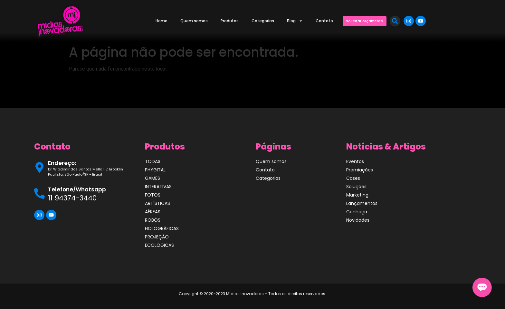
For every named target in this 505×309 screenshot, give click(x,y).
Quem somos (194, 21)
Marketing (357, 195)
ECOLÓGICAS (159, 245)
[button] (395, 21)
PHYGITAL (155, 170)
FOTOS (152, 195)
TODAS (152, 161)
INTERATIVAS (158, 186)
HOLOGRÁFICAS (162, 228)
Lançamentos (361, 203)
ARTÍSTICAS (157, 203)
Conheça (356, 211)
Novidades (357, 220)
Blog (295, 21)
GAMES (152, 178)
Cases (353, 178)
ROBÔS (152, 220)
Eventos (355, 161)
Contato (324, 21)
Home (161, 21)
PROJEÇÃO (157, 237)
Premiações (359, 170)
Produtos (230, 21)
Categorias (263, 21)
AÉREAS (152, 211)
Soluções (356, 186)
